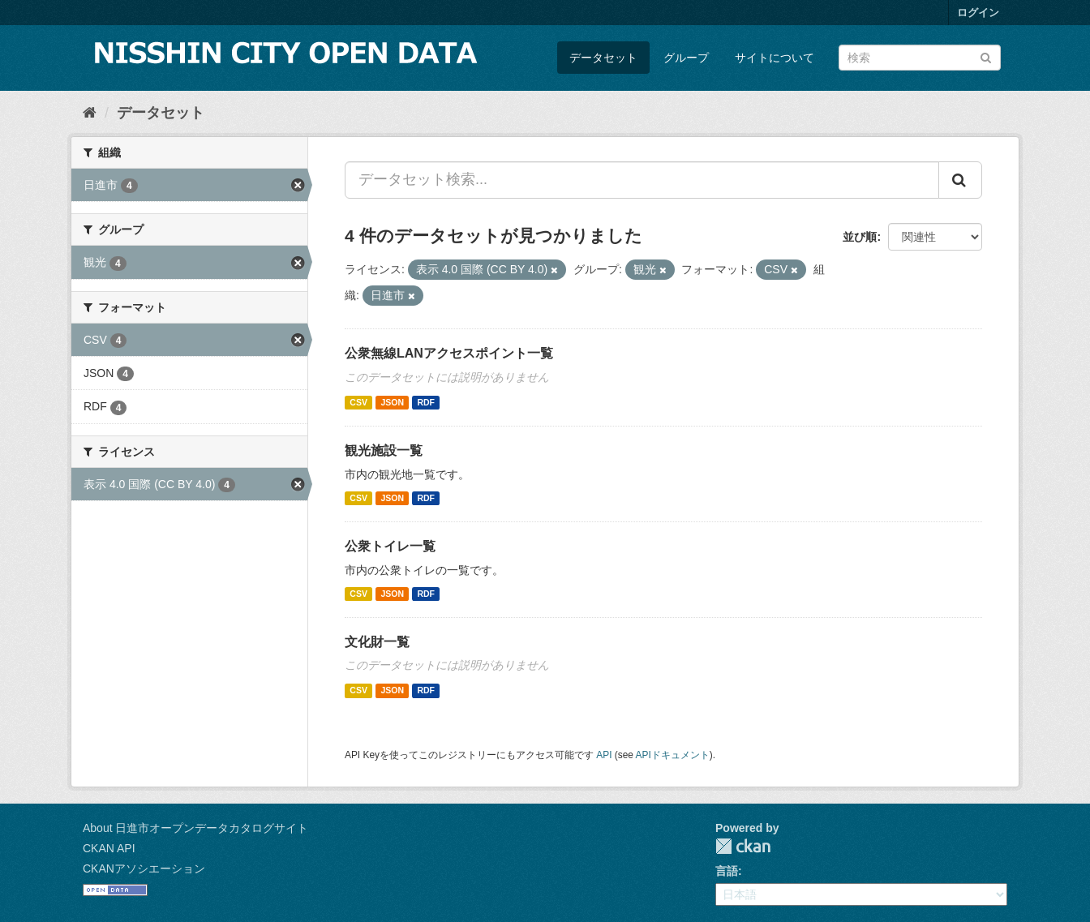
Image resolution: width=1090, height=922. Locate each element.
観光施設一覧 (384, 450)
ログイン (978, 12)
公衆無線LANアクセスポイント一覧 (449, 353)
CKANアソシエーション (144, 868)
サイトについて (774, 57)
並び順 (860, 236)
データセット (603, 57)
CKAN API (109, 848)
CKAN (742, 846)
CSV (358, 402)
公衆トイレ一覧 (390, 546)
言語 (726, 870)
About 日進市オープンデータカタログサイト (195, 827)
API (604, 755)
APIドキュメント (673, 755)
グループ (686, 57)
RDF (426, 402)
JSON (392, 402)
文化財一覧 (377, 642)
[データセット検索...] (642, 180)
